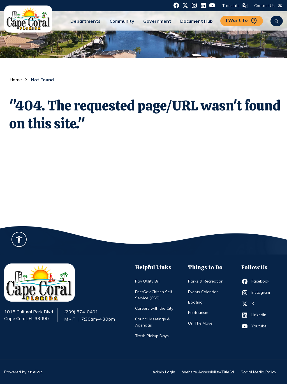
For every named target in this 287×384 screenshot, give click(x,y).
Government (157, 21)
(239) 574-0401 (81, 311)
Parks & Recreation (205, 281)
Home (16, 79)
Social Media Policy (258, 371)
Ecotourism (198, 312)
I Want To (241, 20)
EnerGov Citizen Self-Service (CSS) (154, 294)
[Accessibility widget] (19, 240)
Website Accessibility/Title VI (208, 371)
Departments (85, 21)
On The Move (200, 323)
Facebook (261, 281)
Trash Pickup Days (152, 335)
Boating (195, 302)
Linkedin (261, 315)
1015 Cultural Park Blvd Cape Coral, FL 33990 (28, 315)
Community (122, 21)
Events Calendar (203, 291)
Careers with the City (154, 308)
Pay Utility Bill (147, 281)
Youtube (261, 326)
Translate (234, 5)
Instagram (261, 292)
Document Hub (196, 21)
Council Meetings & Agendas (152, 322)
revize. (35, 371)
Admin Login (163, 371)
